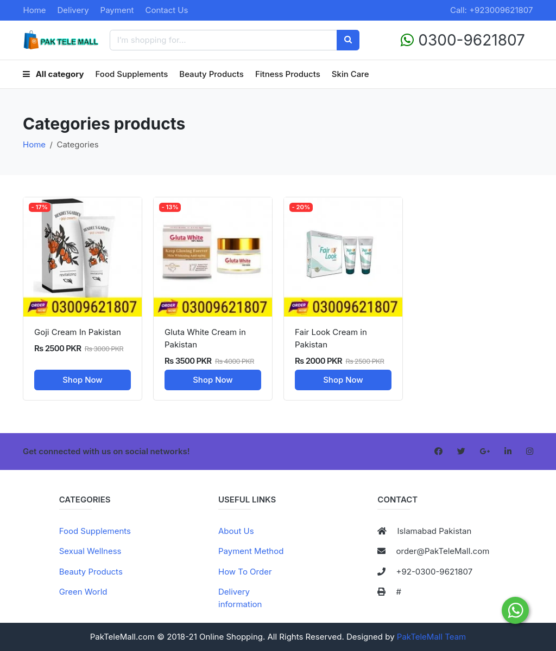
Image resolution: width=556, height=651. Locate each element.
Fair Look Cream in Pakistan (331, 338)
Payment (117, 10)
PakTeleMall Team (431, 636)
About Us (236, 531)
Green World (83, 591)
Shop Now (82, 380)
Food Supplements (132, 74)
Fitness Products (287, 74)
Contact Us (166, 10)
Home (34, 10)
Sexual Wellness (90, 551)
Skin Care (350, 74)
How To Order (245, 571)
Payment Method (250, 551)
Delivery (73, 10)
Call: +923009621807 (491, 10)
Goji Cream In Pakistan (77, 332)
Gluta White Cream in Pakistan (205, 338)
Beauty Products (211, 74)
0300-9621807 (463, 40)
